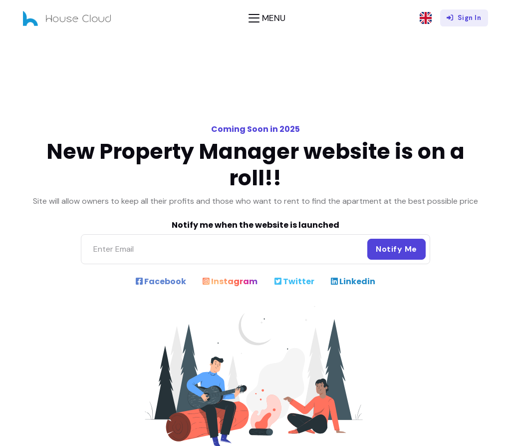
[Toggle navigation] (267, 18)
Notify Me (396, 249)
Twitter (294, 281)
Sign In (464, 17)
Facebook (161, 281)
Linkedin (353, 281)
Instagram (230, 281)
